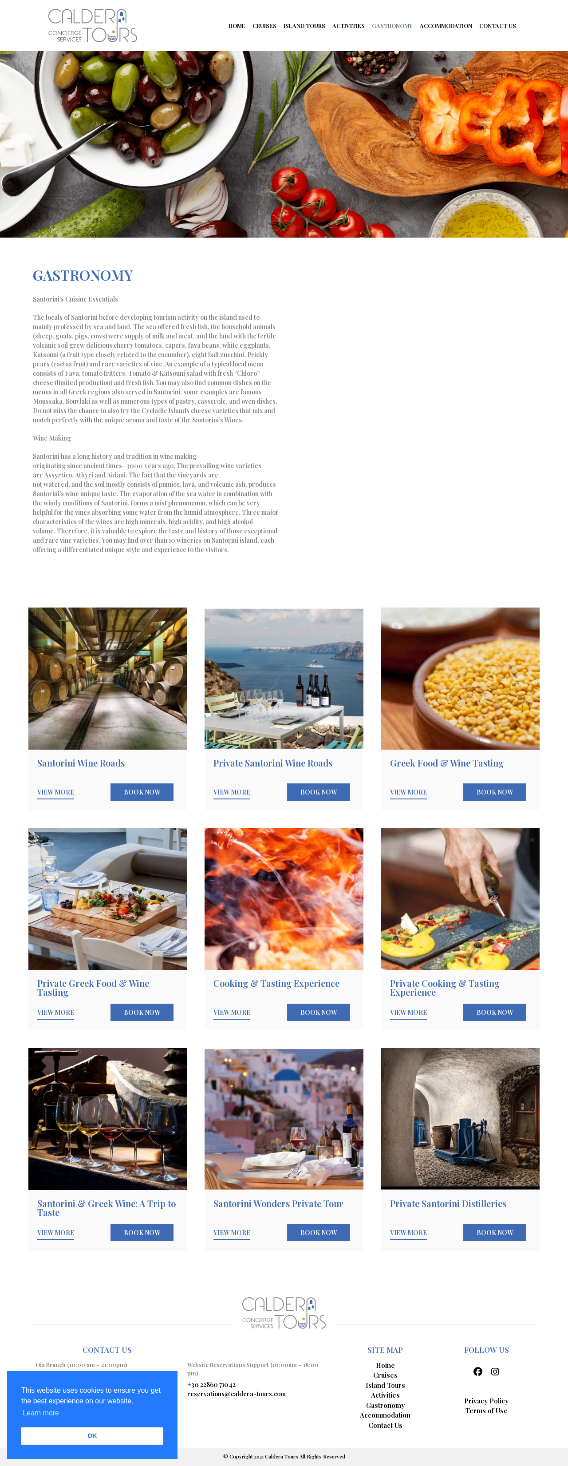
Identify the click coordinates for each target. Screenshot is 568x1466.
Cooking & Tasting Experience (276, 983)
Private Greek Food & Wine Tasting (93, 987)
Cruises (385, 1375)
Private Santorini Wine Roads (272, 763)
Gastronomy (385, 1405)
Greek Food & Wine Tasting (447, 763)
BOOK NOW (142, 792)
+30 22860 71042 (211, 1384)
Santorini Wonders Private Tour (278, 1203)
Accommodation (385, 1414)
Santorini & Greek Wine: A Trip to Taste (106, 1207)
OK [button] (92, 1435)
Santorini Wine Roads (81, 763)
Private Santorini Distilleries (448, 1203)
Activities (385, 1395)
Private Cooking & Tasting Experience (445, 987)
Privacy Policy (486, 1400)
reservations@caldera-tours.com (236, 1394)
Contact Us (385, 1425)
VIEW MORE (55, 792)
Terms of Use (486, 1410)
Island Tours (385, 1385)
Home (385, 1365)
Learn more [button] (41, 1413)
